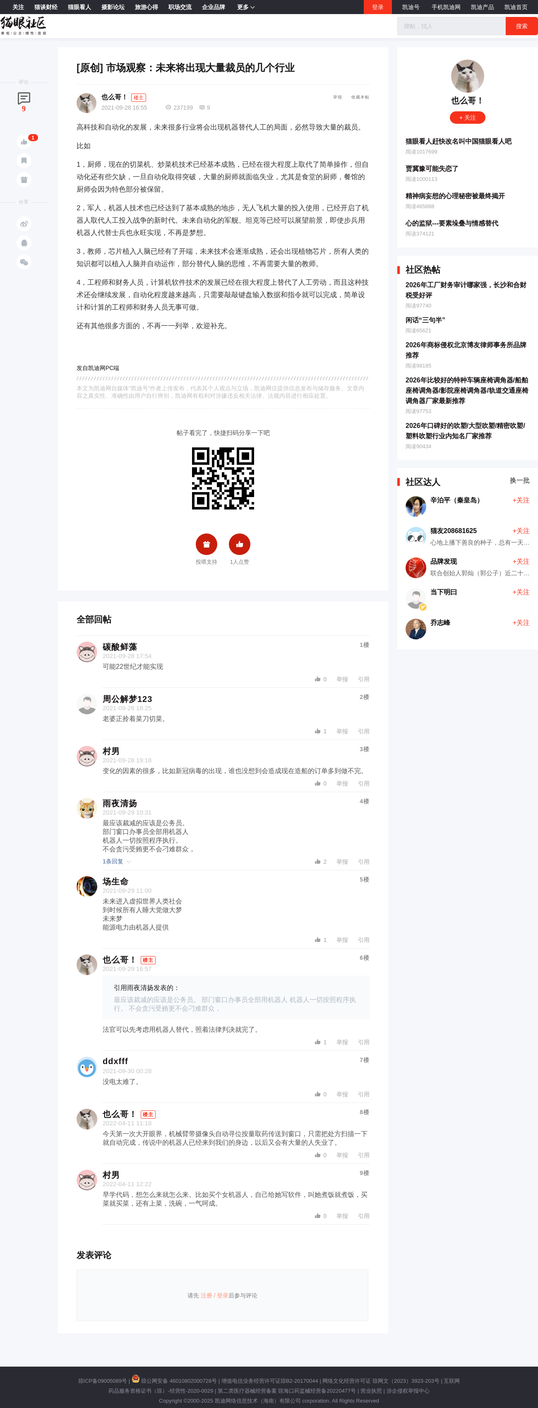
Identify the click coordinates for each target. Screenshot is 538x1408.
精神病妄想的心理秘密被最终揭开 (455, 195)
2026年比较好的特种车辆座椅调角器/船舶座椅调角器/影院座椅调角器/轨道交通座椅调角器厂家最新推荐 (467, 390)
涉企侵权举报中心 (408, 1391)
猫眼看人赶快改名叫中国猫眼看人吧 (459, 141)
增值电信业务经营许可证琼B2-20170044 (269, 1381)
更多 (246, 7)
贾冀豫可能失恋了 (432, 168)
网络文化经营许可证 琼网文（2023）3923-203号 (380, 1381)
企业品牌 (213, 7)
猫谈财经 (46, 7)
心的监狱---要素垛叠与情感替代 (452, 223)
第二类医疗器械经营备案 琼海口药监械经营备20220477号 (287, 1391)
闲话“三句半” (425, 320)
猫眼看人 (79, 7)
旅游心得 (146, 7)
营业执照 (371, 1391)
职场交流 (180, 7)
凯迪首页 (516, 7)
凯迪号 (411, 7)
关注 (18, 7)
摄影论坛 (113, 7)
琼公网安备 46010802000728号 (174, 1381)
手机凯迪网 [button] (446, 7)
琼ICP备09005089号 (102, 1381)
